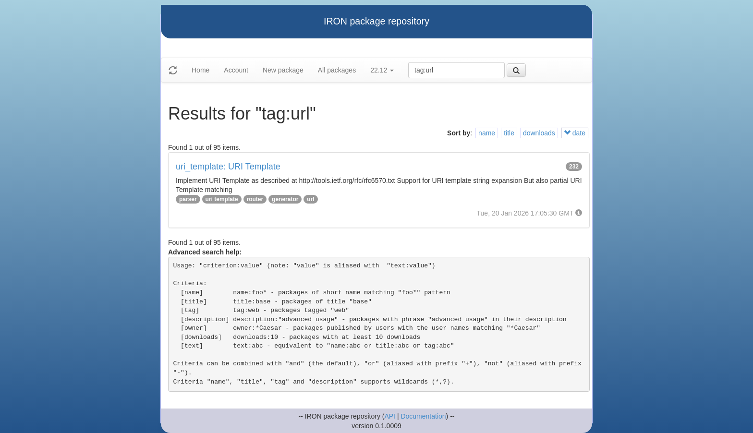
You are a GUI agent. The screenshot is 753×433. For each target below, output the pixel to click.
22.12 (382, 70)
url (310, 199)
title (509, 133)
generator (285, 199)
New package (283, 70)
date (574, 133)
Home (200, 70)
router (255, 199)
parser (188, 199)
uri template (222, 199)
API (389, 416)
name (486, 133)
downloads (539, 133)
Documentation (423, 416)
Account (236, 70)
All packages (337, 70)
